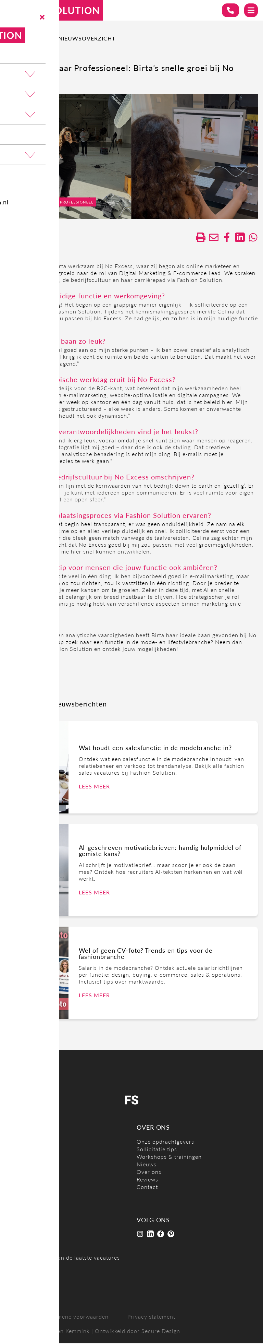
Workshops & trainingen (169, 1157)
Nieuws (146, 1165)
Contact (147, 1187)
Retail (12, 1180)
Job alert (27, 1283)
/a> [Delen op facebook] (225, 238)
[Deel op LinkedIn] (239, 238)
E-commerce (22, 1142)
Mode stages (22, 1202)
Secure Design (160, 1331)
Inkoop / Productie (30, 1157)
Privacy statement (151, 1317)
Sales (12, 1187)
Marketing (18, 1165)
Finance (15, 1149)
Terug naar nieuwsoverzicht (62, 38)
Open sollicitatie (27, 1210)
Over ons (149, 1172)
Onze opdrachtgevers (165, 1142)
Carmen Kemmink (66, 1331)
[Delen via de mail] (211, 238)
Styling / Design (26, 1195)
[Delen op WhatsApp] (253, 238)
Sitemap (16, 1317)
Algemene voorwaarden (77, 1317)
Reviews (147, 1180)
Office (13, 1172)
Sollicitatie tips (157, 1149)
